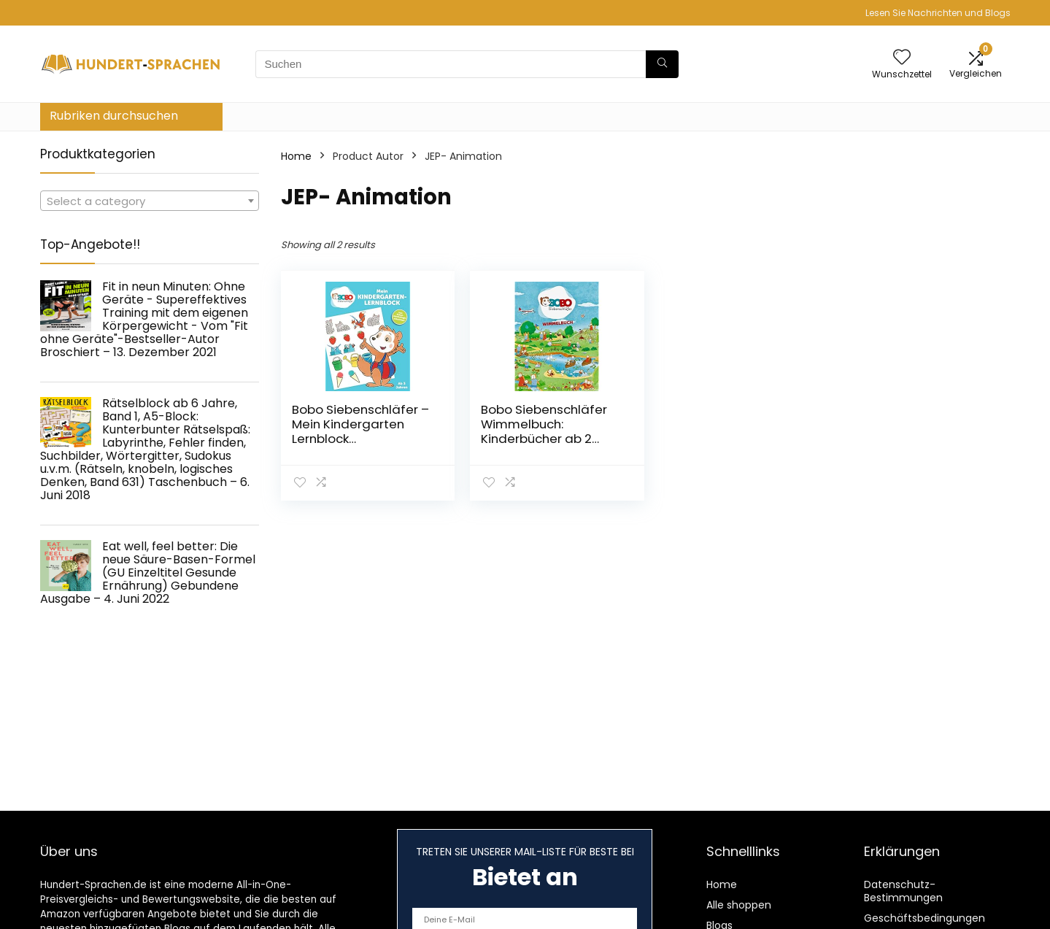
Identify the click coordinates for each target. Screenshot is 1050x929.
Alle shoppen (738, 905)
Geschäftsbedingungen (924, 918)
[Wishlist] (902, 58)
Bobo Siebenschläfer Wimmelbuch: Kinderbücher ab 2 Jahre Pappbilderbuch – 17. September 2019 (545, 439)
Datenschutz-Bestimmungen (903, 891)
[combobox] (149, 200)
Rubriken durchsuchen (114, 115)
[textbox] (149, 201)
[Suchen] (662, 64)
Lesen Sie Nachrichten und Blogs (938, 13)
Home (296, 156)
